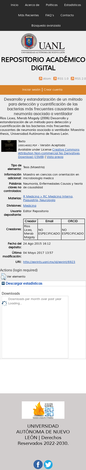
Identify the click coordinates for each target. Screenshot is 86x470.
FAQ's (49, 15)
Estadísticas (72, 5)
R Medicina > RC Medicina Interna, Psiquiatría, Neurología (48, 198)
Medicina (29, 206)
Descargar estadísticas (22, 283)
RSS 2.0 (80, 79)
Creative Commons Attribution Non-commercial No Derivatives (49, 151)
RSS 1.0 (63, 79)
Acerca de (32, 5)
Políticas (52, 5)
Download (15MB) (31, 157)
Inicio (14, 5)
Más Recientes (28, 15)
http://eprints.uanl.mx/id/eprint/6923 (49, 262)
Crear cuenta (53, 90)
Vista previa (55, 157)
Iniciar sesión (31, 90)
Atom (47, 79)
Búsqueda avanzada (46, 25)
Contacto (67, 15)
